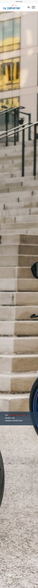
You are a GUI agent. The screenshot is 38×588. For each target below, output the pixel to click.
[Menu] (32, 7)
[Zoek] (28, 7)
